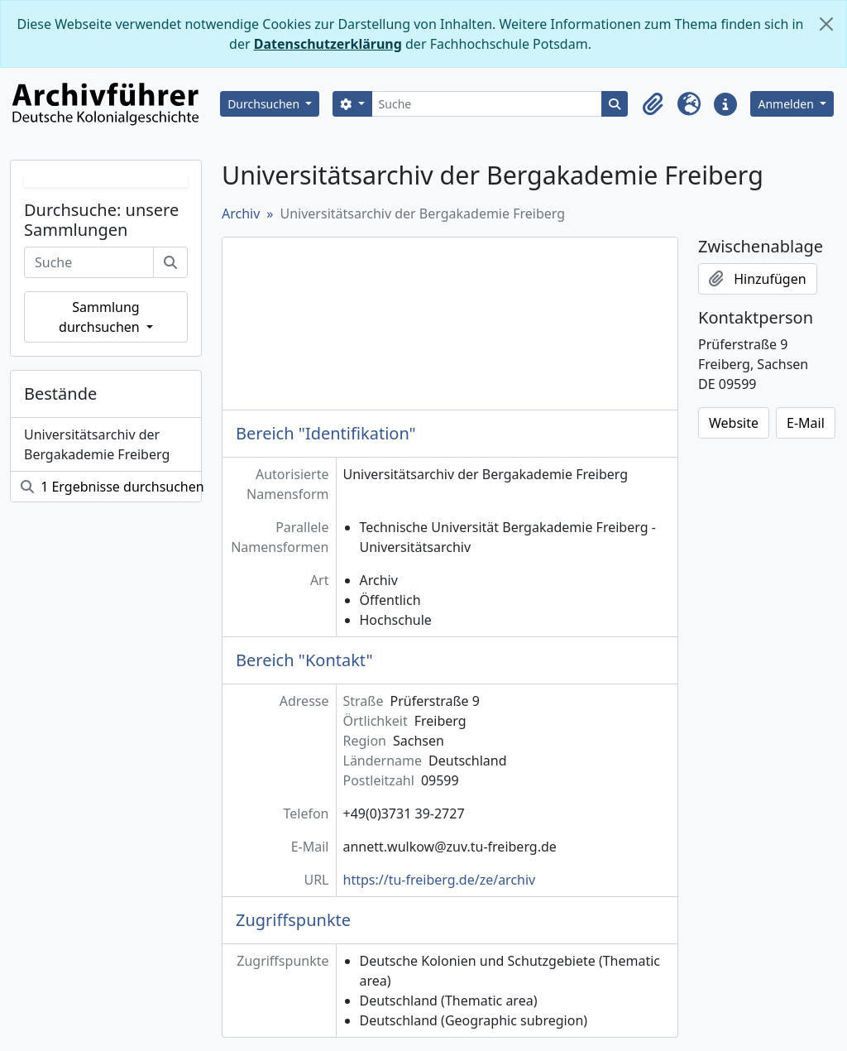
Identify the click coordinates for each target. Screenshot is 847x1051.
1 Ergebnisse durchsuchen (111, 487)
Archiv (241, 213)
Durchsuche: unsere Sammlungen (101, 220)
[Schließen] (826, 24)
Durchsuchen (265, 104)
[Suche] (487, 104)
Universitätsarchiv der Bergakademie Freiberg (97, 444)
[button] (652, 104)
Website (733, 423)
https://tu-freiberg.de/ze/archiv (439, 880)
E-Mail (806, 423)
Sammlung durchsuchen (101, 317)
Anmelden (787, 104)
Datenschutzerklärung (328, 44)
